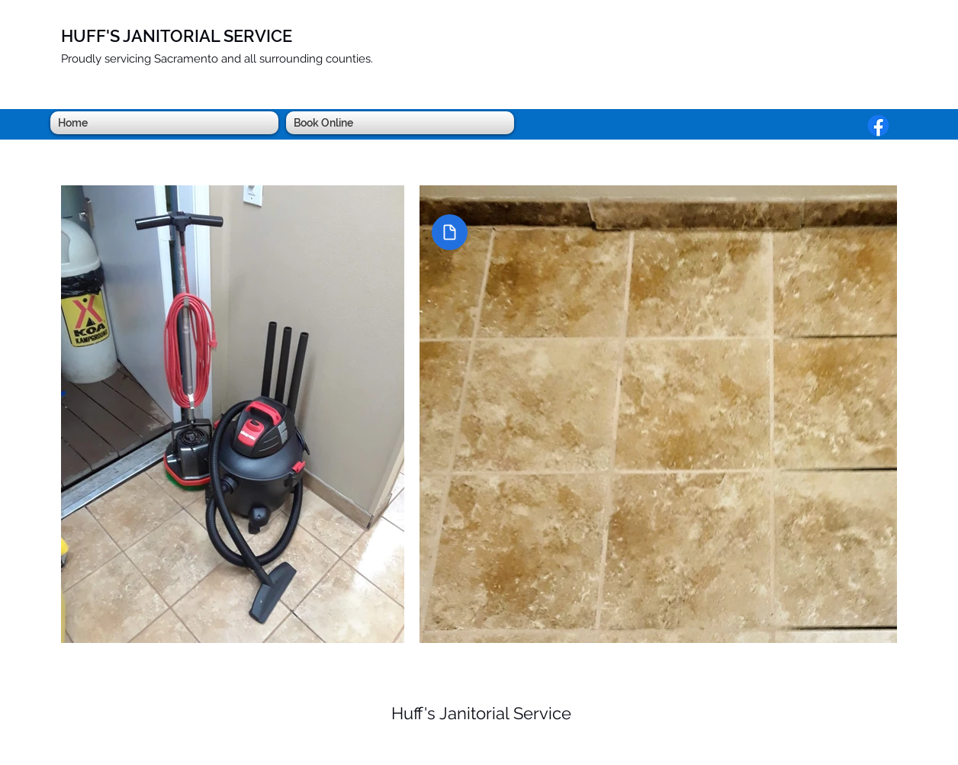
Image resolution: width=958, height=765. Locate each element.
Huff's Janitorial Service (481, 713)
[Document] (450, 232)
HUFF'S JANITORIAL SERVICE (176, 36)
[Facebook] (878, 125)
